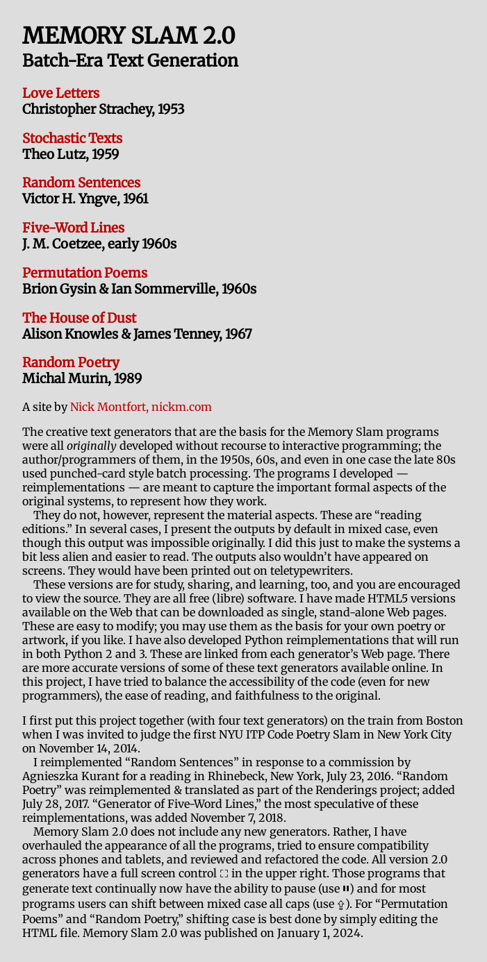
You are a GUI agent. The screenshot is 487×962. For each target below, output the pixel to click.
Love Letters (60, 93)
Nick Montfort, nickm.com (141, 407)
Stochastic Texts (72, 138)
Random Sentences (81, 183)
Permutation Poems (84, 273)
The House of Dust (79, 318)
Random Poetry (70, 363)
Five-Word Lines (73, 228)
